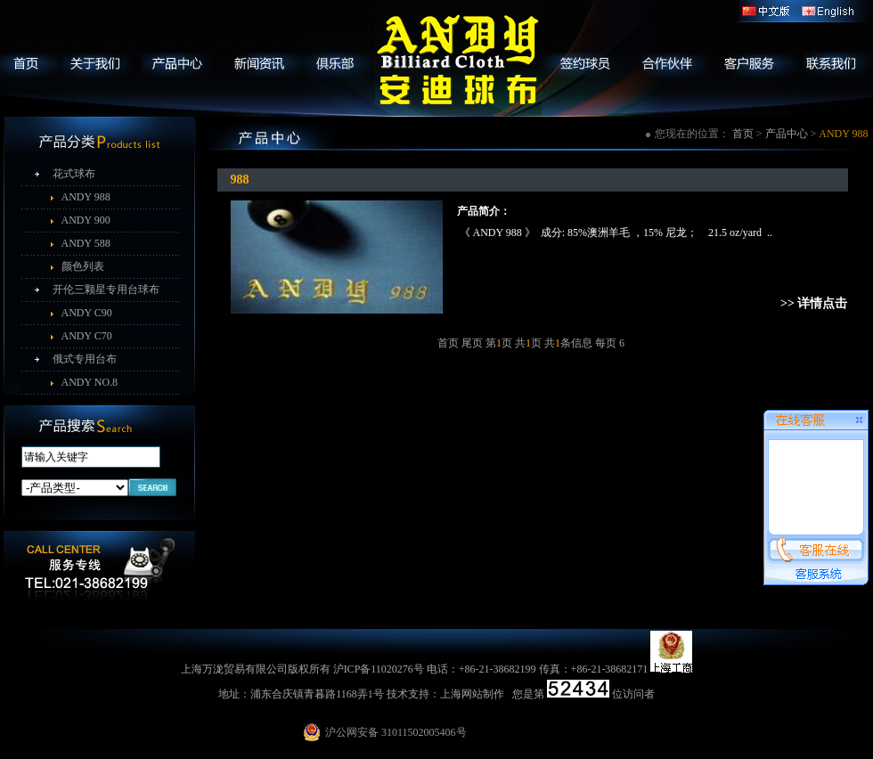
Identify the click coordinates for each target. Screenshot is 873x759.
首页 (743, 133)
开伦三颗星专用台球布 (106, 289)
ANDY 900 (85, 220)
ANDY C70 (86, 336)
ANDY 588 (85, 243)
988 (240, 179)
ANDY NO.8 (89, 382)
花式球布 (74, 173)
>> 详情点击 (813, 303)
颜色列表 (82, 266)
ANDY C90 (86, 312)
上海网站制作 (472, 694)
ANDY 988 (85, 197)
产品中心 (786, 133)
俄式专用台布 (85, 359)
